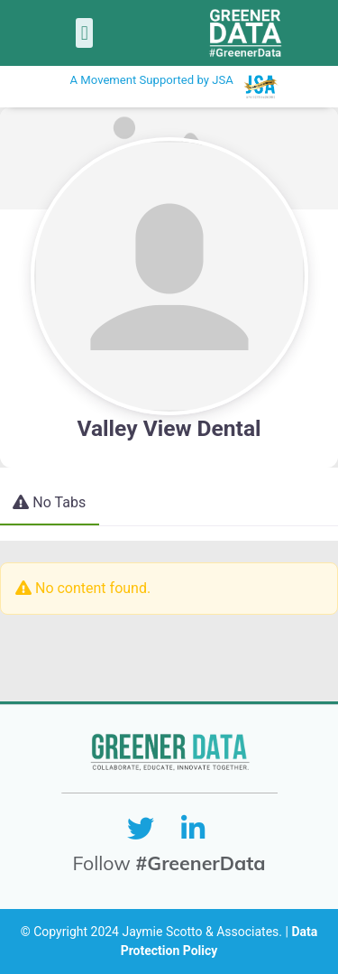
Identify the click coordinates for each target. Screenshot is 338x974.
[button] (84, 33)
